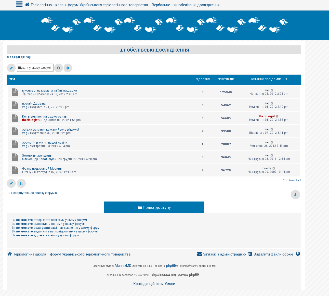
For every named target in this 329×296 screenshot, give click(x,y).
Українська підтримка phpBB (175, 274)
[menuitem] (270, 254)
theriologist (30, 120)
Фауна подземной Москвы (42, 168)
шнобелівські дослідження (154, 50)
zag (28, 57)
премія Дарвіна (34, 103)
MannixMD (123, 265)
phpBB (171, 265)
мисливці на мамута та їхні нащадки (49, 90)
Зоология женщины (37, 155)
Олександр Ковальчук (38, 159)
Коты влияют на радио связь (44, 116)
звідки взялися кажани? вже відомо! (50, 129)
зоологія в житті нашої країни (44, 142)
